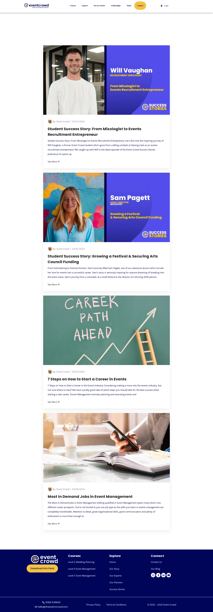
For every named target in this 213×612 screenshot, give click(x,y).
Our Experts (115, 575)
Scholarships (116, 6)
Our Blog (155, 568)
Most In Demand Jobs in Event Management (90, 496)
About (129, 6)
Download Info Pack (42, 568)
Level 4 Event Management (81, 568)
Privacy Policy (93, 604)
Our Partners (116, 582)
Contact (140, 6)
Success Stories (99, 6)
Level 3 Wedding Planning (81, 561)
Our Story (114, 568)
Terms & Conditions (116, 604)
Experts (85, 6)
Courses (73, 6)
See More (54, 161)
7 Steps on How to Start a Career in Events (87, 379)
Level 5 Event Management (81, 575)
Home (112, 561)
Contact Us (156, 561)
